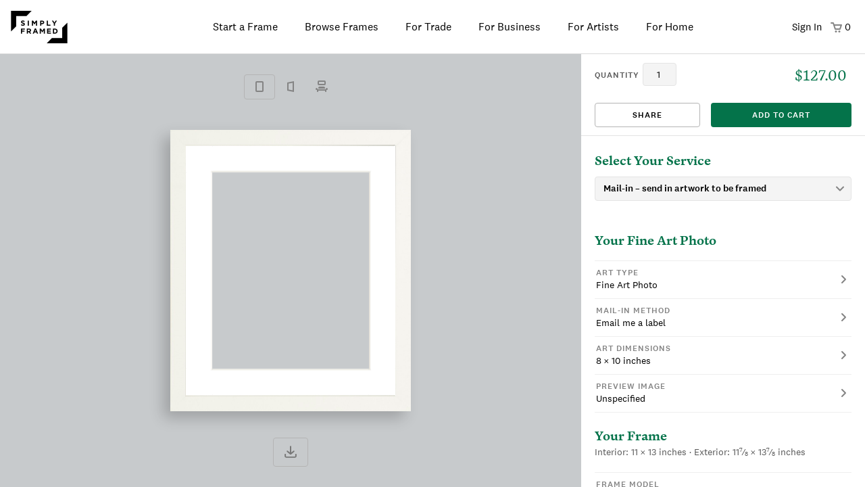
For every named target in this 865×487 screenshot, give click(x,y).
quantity (617, 75)
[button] (723, 279)
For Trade (428, 27)
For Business (509, 27)
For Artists (593, 27)
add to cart (781, 115)
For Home (669, 27)
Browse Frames (341, 27)
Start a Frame (245, 27)
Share (647, 115)
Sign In (807, 26)
